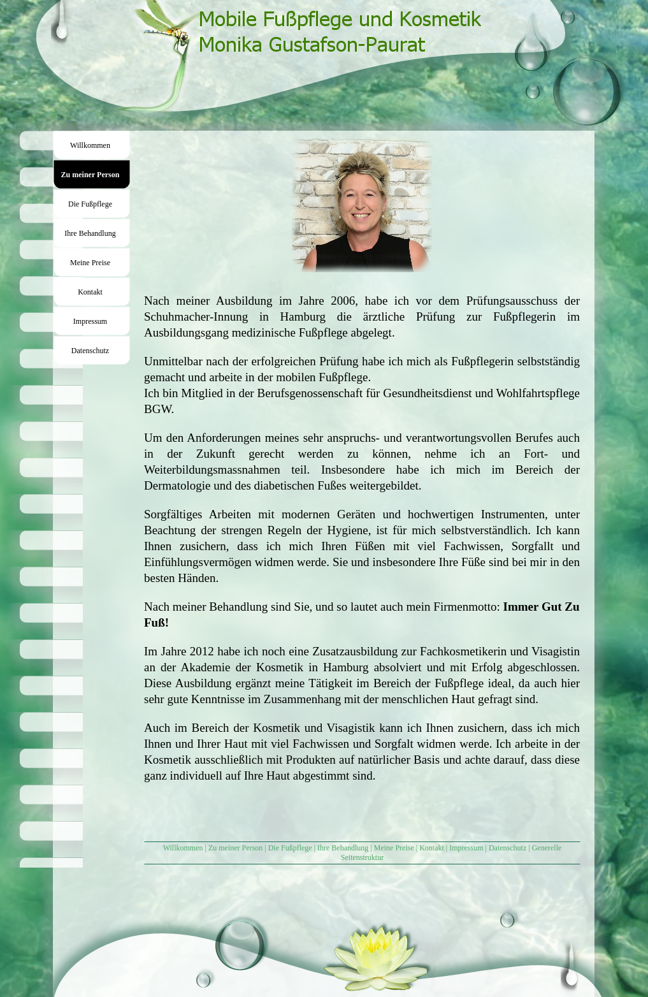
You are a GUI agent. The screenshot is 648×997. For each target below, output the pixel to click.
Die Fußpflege (290, 847)
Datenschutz (507, 847)
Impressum (466, 847)
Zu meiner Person (235, 847)
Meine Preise (394, 847)
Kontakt (431, 847)
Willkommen (183, 847)
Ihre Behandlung (342, 847)
